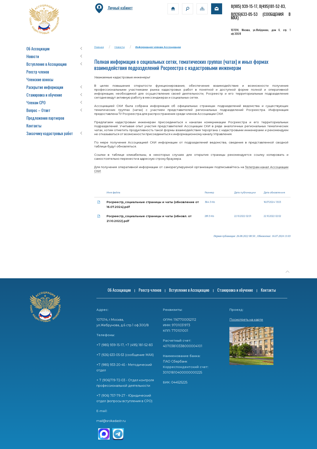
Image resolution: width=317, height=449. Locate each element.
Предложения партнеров (45, 118)
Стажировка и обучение (44, 95)
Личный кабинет (113, 8)
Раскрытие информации (44, 87)
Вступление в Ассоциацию (46, 64)
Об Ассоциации (38, 48)
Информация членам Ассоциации (158, 47)
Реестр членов (37, 72)
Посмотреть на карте (246, 320)
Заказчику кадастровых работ (49, 133)
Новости (32, 56)
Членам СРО (36, 102)
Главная (99, 47)
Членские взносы (39, 79)
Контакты (33, 125)
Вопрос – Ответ (38, 110)
